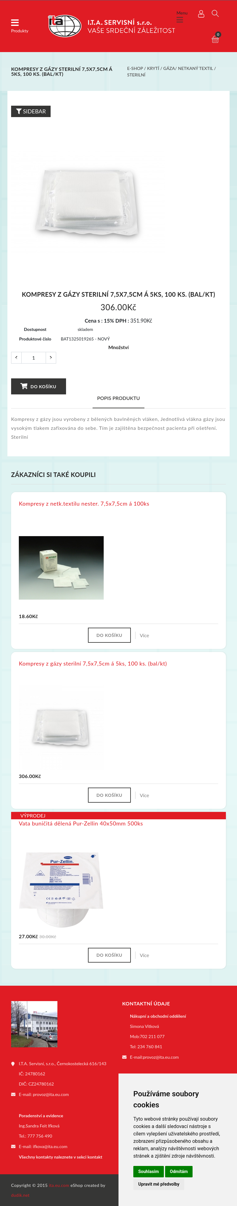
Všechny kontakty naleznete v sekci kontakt (60, 1156)
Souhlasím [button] (148, 1171)
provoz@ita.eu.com (51, 1095)
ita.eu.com (59, 1185)
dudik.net (20, 1194)
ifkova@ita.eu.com (50, 1146)
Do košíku (38, 386)
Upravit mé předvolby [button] (158, 1184)
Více (145, 635)
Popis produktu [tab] (118, 398)
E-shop (135, 68)
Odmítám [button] (179, 1171)
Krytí (153, 68)
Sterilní (136, 74)
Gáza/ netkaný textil (188, 68)
